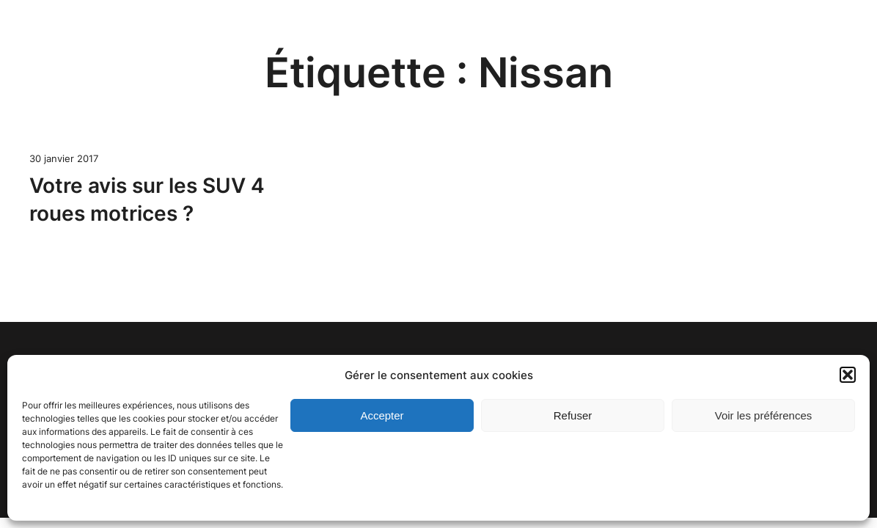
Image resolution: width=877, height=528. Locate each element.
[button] (847, 374)
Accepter (381, 415)
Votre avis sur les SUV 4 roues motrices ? (147, 199)
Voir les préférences (763, 415)
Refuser (573, 415)
